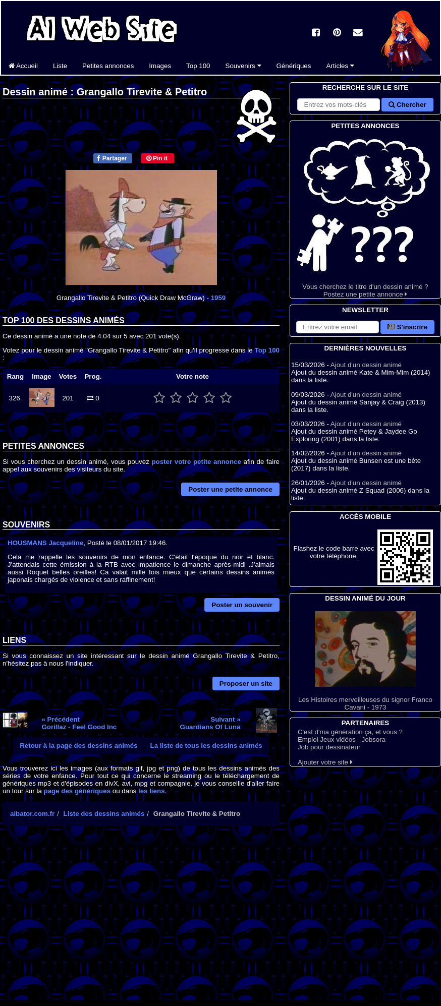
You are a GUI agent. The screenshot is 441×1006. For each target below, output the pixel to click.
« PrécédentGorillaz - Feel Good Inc (79, 723)
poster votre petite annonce (196, 461)
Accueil (23, 66)
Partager (112, 158)
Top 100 (198, 66)
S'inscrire (407, 327)
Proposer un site (245, 683)
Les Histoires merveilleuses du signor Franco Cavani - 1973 (365, 661)
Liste (60, 66)
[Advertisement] (141, 921)
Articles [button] (340, 66)
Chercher (407, 104)
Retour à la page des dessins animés (78, 745)
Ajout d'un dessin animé (366, 365)
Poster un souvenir (241, 605)
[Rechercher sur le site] (338, 104)
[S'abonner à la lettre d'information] (337, 327)
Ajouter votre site (325, 762)
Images (160, 66)
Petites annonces (108, 66)
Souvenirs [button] (243, 66)
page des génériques (77, 791)
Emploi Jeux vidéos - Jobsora (341, 739)
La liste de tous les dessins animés (206, 745)
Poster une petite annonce (230, 489)
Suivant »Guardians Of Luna (210, 723)
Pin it (157, 158)
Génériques (294, 66)
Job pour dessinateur (329, 747)
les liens (151, 791)
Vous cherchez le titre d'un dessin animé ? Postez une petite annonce (365, 214)
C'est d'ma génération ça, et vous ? (350, 732)
